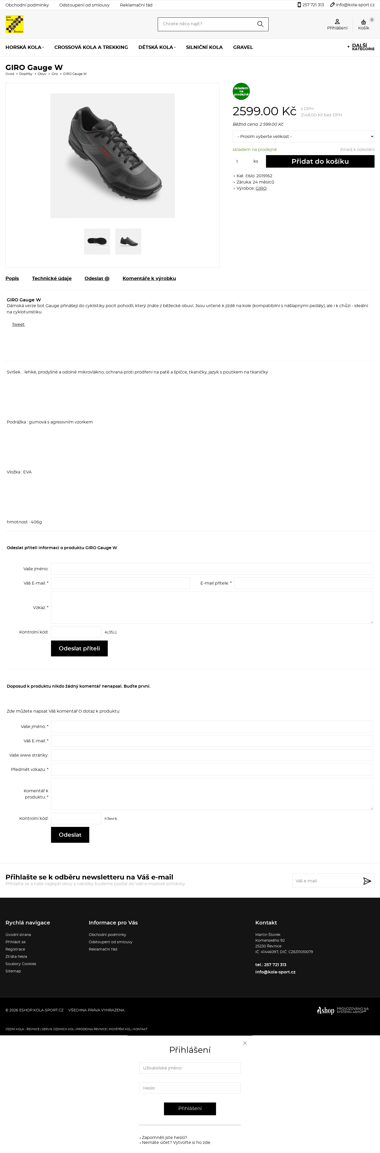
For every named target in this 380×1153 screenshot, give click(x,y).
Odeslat (70, 835)
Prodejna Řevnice (91, 1029)
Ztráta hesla (16, 957)
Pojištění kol (120, 1029)
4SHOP (359, 1011)
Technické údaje (52, 278)
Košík (366, 23)
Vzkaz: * (40, 608)
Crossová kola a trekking (91, 47)
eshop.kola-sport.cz (41, 1010)
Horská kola (23, 47)
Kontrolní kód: (33, 632)
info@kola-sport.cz (355, 5)
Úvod (9, 73)
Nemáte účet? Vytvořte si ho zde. (176, 1143)
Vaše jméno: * (34, 727)
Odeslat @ (97, 278)
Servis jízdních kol (58, 1029)
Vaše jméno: (35, 569)
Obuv (42, 73)
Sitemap (13, 971)
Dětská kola (155, 47)
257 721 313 (313, 5)
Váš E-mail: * (36, 583)
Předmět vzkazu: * (29, 770)
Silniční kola (204, 47)
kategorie (363, 47)
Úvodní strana (18, 935)
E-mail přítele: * (216, 583)
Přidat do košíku (320, 161)
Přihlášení (190, 1108)
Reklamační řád (136, 5)
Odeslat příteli (79, 648)
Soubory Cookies (20, 964)
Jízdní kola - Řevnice (22, 1029)
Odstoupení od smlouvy (84, 5)
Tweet (18, 324)
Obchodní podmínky (27, 5)
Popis (12, 278)
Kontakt (140, 1029)
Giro (55, 73)
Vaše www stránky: (28, 755)
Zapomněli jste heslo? (164, 1138)
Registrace (15, 949)
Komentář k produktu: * (36, 794)
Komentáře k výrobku (149, 278)
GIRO (261, 188)
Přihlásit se (15, 942)
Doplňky (26, 73)
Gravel (243, 47)
